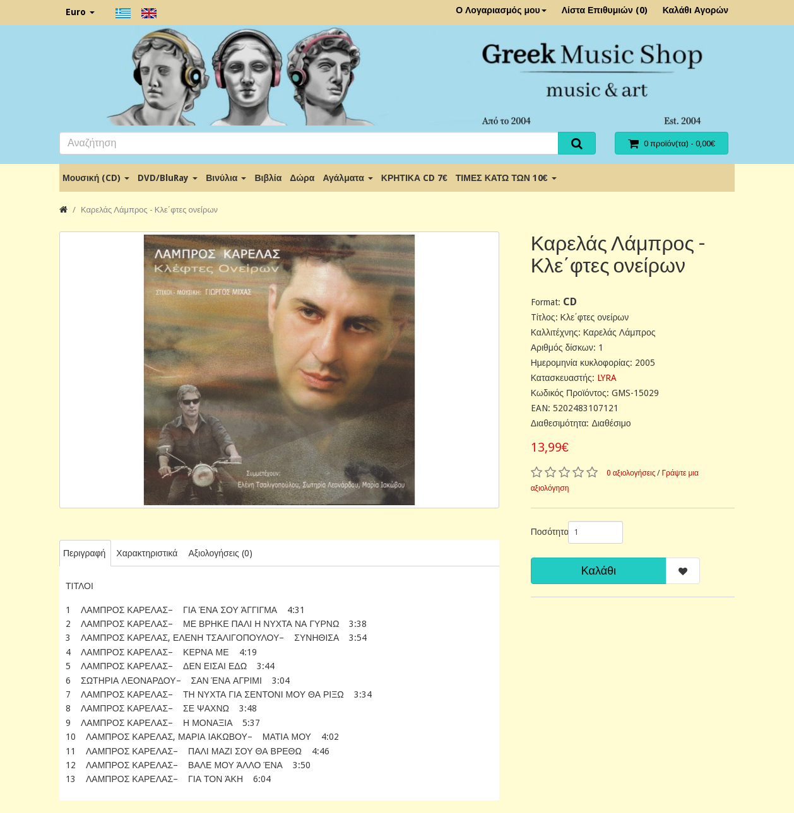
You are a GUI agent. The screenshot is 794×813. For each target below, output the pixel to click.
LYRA (607, 378)
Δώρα (302, 178)
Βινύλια (226, 178)
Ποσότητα (545, 532)
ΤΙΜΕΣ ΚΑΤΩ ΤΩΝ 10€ (506, 178)
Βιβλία (267, 178)
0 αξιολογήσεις (631, 473)
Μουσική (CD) (95, 178)
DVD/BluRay (168, 178)
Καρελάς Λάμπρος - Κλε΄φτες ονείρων (149, 209)
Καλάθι (598, 570)
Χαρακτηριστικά (146, 553)
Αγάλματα (347, 178)
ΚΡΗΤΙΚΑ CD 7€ (414, 178)
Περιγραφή (84, 553)
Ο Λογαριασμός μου (501, 10)
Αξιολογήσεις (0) (220, 553)
